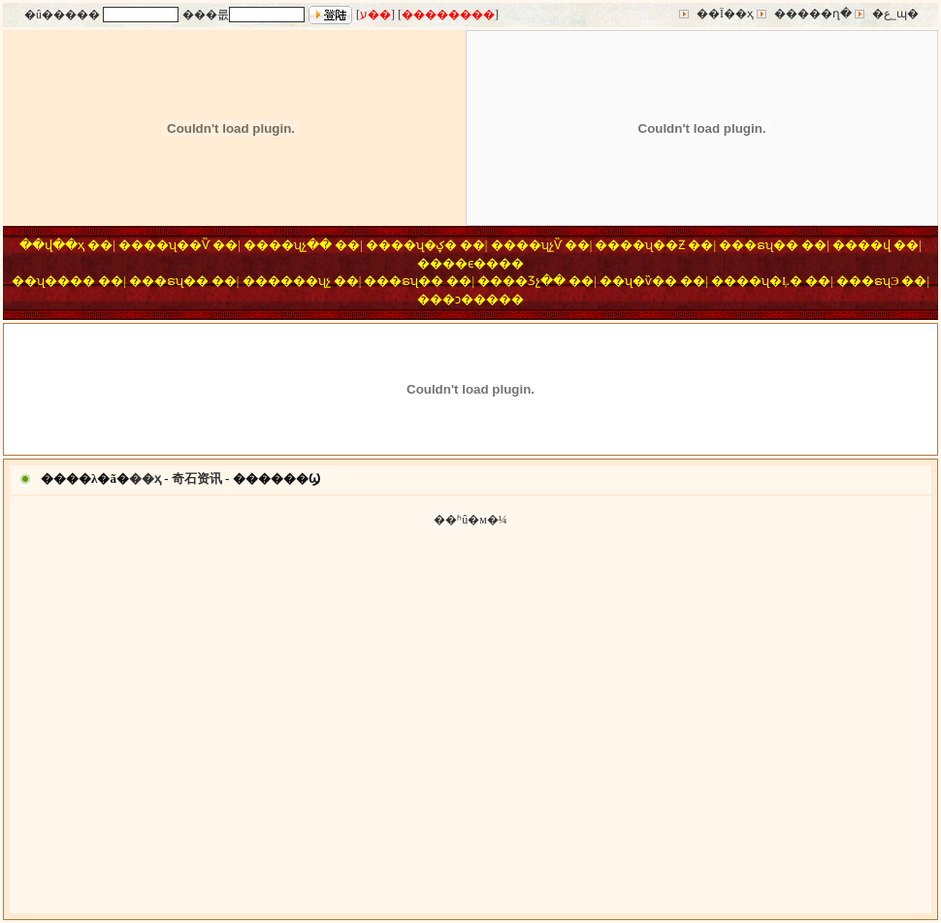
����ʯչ (299, 280)
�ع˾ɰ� (895, 13)
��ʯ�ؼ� (424, 245)
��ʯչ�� (300, 245)
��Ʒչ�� (534, 280)
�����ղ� (813, 13)
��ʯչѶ (539, 245)
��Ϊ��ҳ (725, 13)
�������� (448, 14)
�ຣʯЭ (880, 280)
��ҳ (145, 478)
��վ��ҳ (51, 245)
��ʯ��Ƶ (652, 245)
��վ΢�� (874, 245)
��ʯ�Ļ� (769, 280)
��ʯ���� (53, 280)
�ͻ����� (483, 299)
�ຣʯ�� (771, 245)
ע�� (375, 14)
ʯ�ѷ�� (651, 280)
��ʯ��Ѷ (177, 245)
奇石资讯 (197, 478)
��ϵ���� (483, 263)
